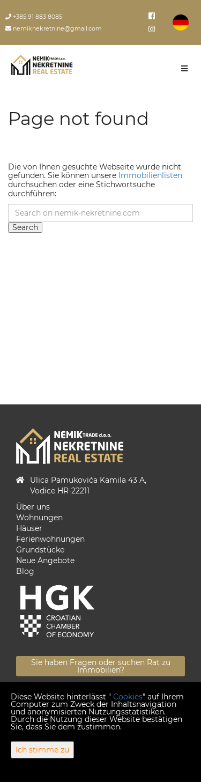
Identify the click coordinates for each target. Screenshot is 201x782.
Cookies (128, 697)
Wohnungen (39, 517)
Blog (25, 571)
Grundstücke (40, 550)
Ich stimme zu (42, 750)
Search (25, 227)
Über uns (33, 507)
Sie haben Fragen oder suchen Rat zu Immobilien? (100, 666)
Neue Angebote (45, 560)
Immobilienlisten (150, 175)
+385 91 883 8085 (33, 16)
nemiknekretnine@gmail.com (53, 28)
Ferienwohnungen (50, 539)
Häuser (29, 528)
